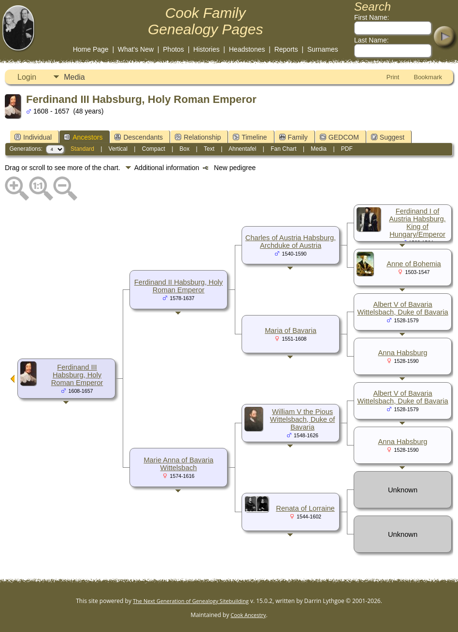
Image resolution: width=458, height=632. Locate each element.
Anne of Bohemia (413, 264)
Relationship (198, 137)
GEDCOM (339, 137)
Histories (206, 49)
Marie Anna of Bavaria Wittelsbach (178, 464)
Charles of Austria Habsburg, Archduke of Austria (290, 241)
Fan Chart (283, 148)
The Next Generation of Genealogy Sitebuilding (191, 600)
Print (393, 77)
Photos (173, 49)
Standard (82, 148)
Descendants (138, 137)
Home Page (91, 49)
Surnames (322, 49)
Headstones (247, 49)
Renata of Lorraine (305, 508)
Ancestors (83, 137)
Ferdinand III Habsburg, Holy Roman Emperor (77, 375)
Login (26, 77)
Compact (153, 148)
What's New (136, 49)
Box (185, 148)
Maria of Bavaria (290, 330)
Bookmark (428, 77)
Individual (33, 137)
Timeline (250, 137)
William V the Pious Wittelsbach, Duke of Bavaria (302, 419)
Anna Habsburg (403, 353)
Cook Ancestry (248, 614)
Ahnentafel (242, 148)
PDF (347, 148)
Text (209, 148)
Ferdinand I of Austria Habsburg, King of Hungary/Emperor (417, 222)
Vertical (118, 148)
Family (293, 137)
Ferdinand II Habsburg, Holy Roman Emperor (178, 286)
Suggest (387, 137)
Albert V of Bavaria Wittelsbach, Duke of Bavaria (402, 308)
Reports (286, 49)
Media (74, 77)
